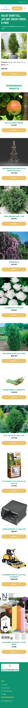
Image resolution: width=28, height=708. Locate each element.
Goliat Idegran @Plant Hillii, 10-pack (14, 353)
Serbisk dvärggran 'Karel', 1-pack (14, 216)
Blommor (5, 685)
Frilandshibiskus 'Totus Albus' (14, 308)
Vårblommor (6, 688)
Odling (10, 62)
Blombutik (17, 8)
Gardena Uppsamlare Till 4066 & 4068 (14, 529)
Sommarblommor (7, 691)
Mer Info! (14, 73)
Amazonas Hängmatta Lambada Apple (14, 390)
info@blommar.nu (22, 2)
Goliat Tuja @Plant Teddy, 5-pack (14, 435)
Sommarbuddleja (14, 262)
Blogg (4, 694)
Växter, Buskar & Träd (19, 62)
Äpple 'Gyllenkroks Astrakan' (14, 123)
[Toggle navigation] (25, 8)
